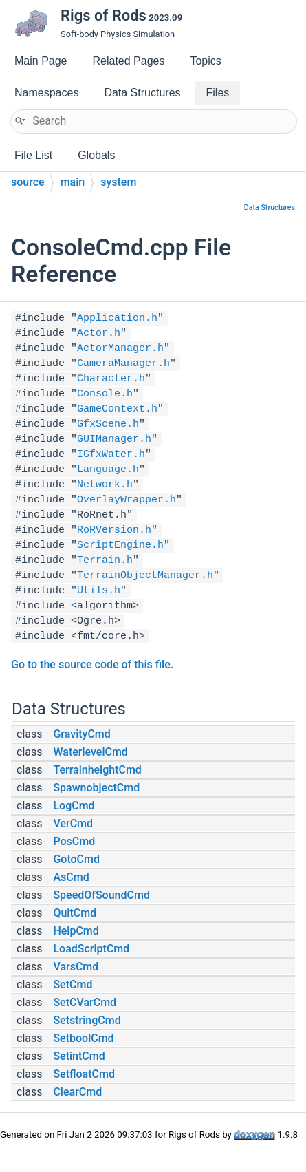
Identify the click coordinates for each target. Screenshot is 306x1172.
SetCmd (72, 984)
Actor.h (98, 333)
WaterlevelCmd (90, 751)
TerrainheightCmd (97, 769)
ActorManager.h (120, 348)
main (73, 182)
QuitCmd (74, 912)
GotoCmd (76, 859)
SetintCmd (79, 1056)
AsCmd (71, 877)
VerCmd (73, 823)
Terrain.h (105, 560)
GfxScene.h (108, 424)
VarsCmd (75, 966)
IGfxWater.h (111, 454)
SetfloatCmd (84, 1073)
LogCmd (73, 805)
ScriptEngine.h (120, 545)
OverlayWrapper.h (126, 500)
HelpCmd (75, 930)
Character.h (111, 379)
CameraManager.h (123, 364)
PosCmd (74, 841)
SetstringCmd (86, 1020)
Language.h (108, 470)
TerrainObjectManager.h (145, 576)
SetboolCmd (83, 1038)
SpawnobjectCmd (96, 787)
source (28, 182)
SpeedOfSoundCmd (101, 895)
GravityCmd (81, 734)
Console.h (105, 394)
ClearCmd (77, 1091)
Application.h (117, 318)
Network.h (105, 485)
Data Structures (269, 207)
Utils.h (98, 591)
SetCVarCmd (84, 1002)
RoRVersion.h (114, 530)
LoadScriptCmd (91, 948)
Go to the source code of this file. (92, 664)
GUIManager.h (114, 439)
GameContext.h (117, 409)
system (118, 182)
